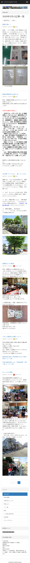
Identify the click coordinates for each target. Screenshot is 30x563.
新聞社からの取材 (8, 263)
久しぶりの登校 (7, 372)
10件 (13, 20)
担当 (15, 26)
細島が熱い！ (6, 24)
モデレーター (17, 266)
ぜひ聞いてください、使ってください (14, 174)
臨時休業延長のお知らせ (10, 94)
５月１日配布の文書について (11, 336)
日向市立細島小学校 (10, 2)
